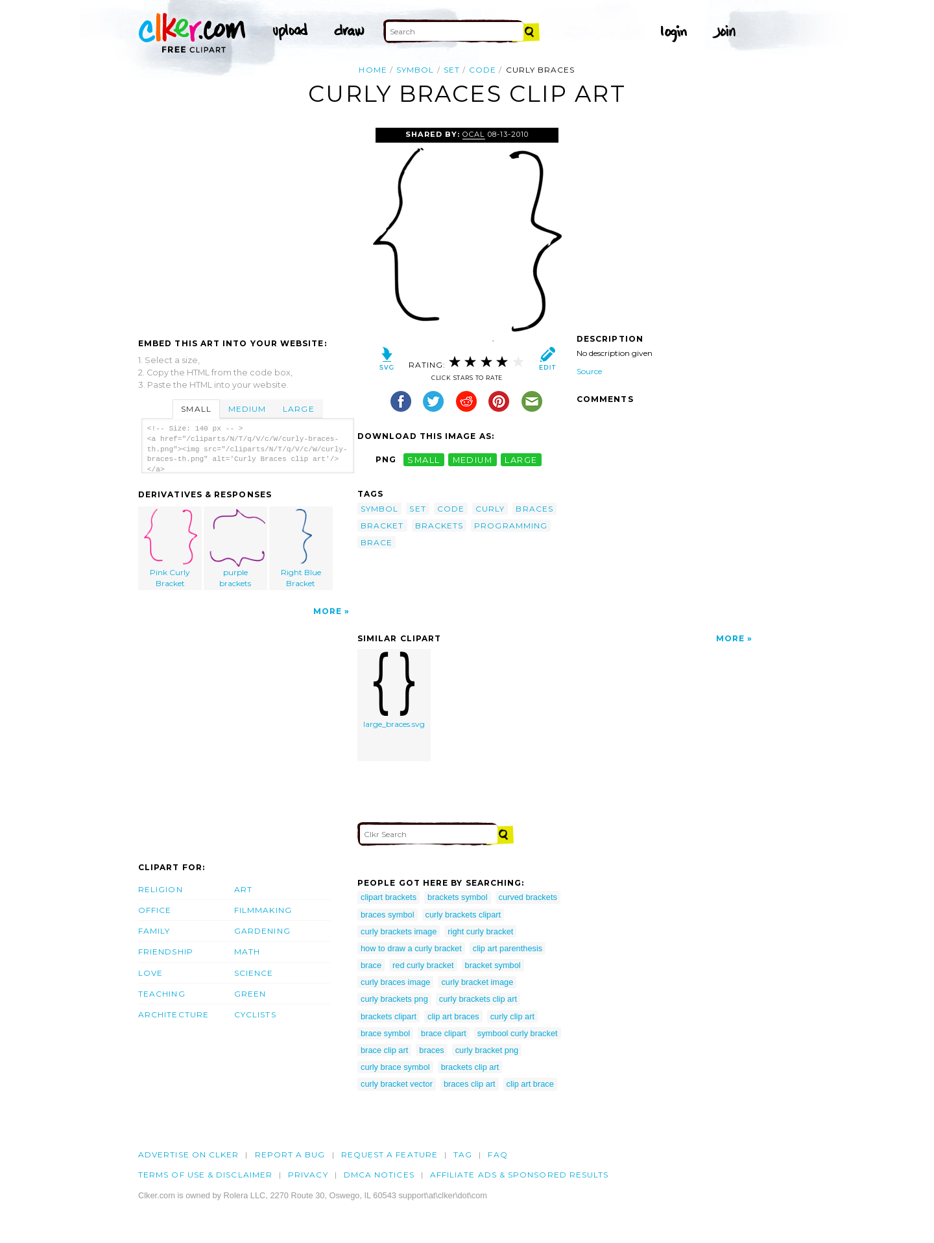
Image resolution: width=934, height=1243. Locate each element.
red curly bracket (423, 965)
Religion (160, 889)
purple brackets (236, 548)
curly (490, 509)
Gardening (262, 931)
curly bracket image (477, 982)
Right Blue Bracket (301, 548)
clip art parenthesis (507, 948)
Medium (247, 409)
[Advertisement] (247, 225)
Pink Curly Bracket (170, 548)
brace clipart (443, 1033)
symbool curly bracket (517, 1033)
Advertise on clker (188, 1154)
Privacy (308, 1174)
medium (473, 459)
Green (250, 994)
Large (298, 409)
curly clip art (512, 1016)
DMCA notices (379, 1174)
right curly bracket (480, 931)
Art (243, 889)
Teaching (162, 994)
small (423, 459)
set (452, 70)
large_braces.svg (394, 690)
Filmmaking (263, 910)
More (327, 611)
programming (510, 525)
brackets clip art (470, 1067)
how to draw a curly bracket (411, 948)
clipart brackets (388, 897)
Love (150, 973)
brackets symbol (457, 897)
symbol (415, 70)
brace (376, 542)
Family (154, 931)
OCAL (473, 134)
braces (534, 509)
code (482, 70)
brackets (439, 525)
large (521, 459)
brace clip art (384, 1050)
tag (462, 1154)
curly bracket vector (397, 1084)
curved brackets (528, 897)
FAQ (497, 1154)
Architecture (173, 1014)
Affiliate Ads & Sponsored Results (519, 1174)
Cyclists (255, 1014)
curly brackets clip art (478, 999)
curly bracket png (486, 1050)
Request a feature (389, 1154)
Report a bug (290, 1154)
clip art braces (453, 1016)
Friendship (165, 951)
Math (247, 951)
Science (254, 973)
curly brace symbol (395, 1067)
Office (154, 910)
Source (589, 371)
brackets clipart (388, 1016)
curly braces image (395, 982)
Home (373, 70)
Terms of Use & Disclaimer (205, 1174)
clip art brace (530, 1084)
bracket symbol (493, 965)
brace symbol (385, 1033)
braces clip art (470, 1084)
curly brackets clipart (463, 914)
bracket (382, 525)
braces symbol (387, 914)
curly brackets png (394, 999)
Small (196, 409)
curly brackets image (399, 931)
